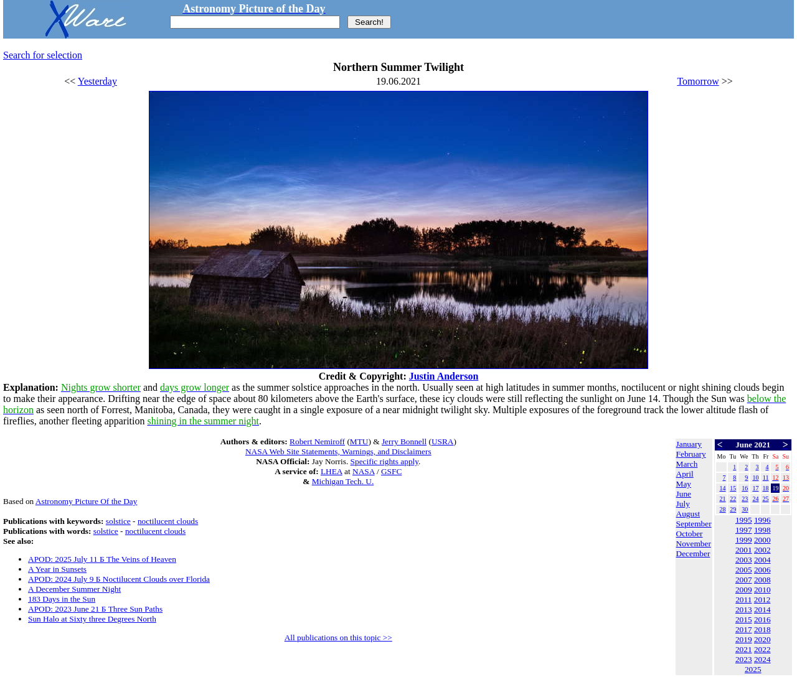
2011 (743, 599)
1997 (743, 530)
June (683, 493)
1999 (743, 539)
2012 (762, 599)
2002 (762, 549)
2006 (762, 569)
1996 (762, 520)
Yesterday (97, 81)
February (691, 454)
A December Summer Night (74, 589)
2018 (762, 629)
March (687, 464)
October (689, 533)
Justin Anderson (444, 376)
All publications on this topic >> (338, 637)
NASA (363, 471)
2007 (743, 579)
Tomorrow (698, 81)
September (694, 523)
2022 (762, 649)
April (685, 474)
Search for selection (42, 55)
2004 (762, 559)
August (688, 513)
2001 (743, 549)
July (683, 503)
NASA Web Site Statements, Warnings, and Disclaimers (338, 451)
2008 (762, 579)
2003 (743, 559)
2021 (743, 649)
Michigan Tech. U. (343, 481)
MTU (359, 441)
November (693, 543)
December (693, 553)
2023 (743, 659)
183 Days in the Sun (61, 599)
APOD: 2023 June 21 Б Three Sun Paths (95, 609)
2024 (762, 659)
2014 (762, 609)
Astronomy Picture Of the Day (86, 501)
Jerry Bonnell (404, 441)
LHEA (331, 471)
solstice (118, 521)
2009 (743, 589)
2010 (762, 589)
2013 (743, 609)
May (683, 483)
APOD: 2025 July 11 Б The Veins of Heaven (102, 559)
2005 (743, 569)
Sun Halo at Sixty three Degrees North (92, 618)
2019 (743, 639)
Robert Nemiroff (317, 441)
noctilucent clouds (168, 521)
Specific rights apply (384, 461)
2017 (743, 629)
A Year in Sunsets (57, 569)
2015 (743, 619)
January (689, 444)
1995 (743, 520)
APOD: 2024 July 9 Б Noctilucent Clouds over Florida (119, 579)
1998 (762, 530)
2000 (762, 539)
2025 (753, 669)
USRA (443, 441)
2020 (762, 639)
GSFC (391, 471)
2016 (762, 619)
